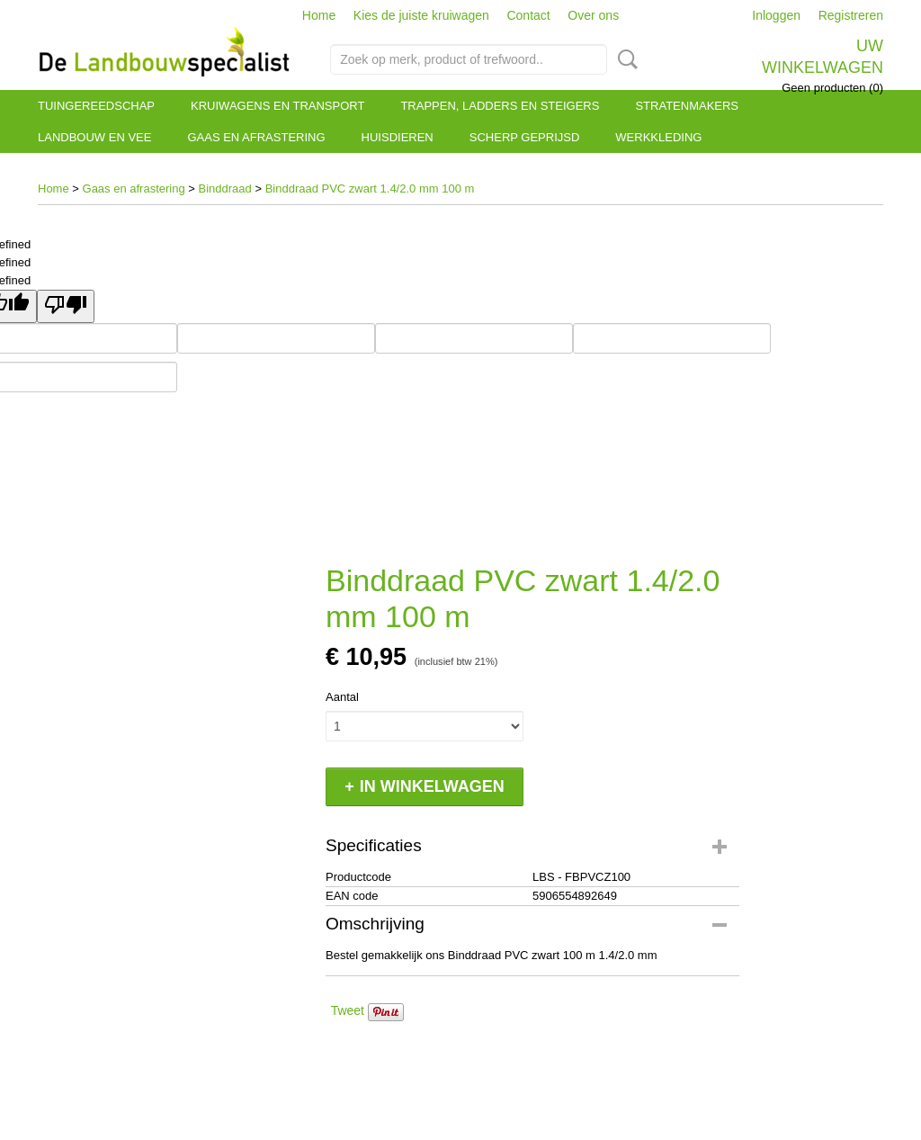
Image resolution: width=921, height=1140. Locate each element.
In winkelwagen (432, 786)
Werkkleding (658, 137)
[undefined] (65, 306)
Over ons (593, 15)
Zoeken (624, 59)
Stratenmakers (686, 105)
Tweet (347, 1010)
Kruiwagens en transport (277, 105)
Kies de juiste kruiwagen (421, 15)
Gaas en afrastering (256, 137)
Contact (528, 15)
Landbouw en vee (94, 137)
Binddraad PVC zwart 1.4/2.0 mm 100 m (370, 188)
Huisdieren (398, 137)
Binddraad (225, 188)
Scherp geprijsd (524, 137)
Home (318, 15)
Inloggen (776, 15)
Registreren (850, 15)
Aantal (342, 697)
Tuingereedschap (96, 105)
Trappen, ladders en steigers (499, 105)
